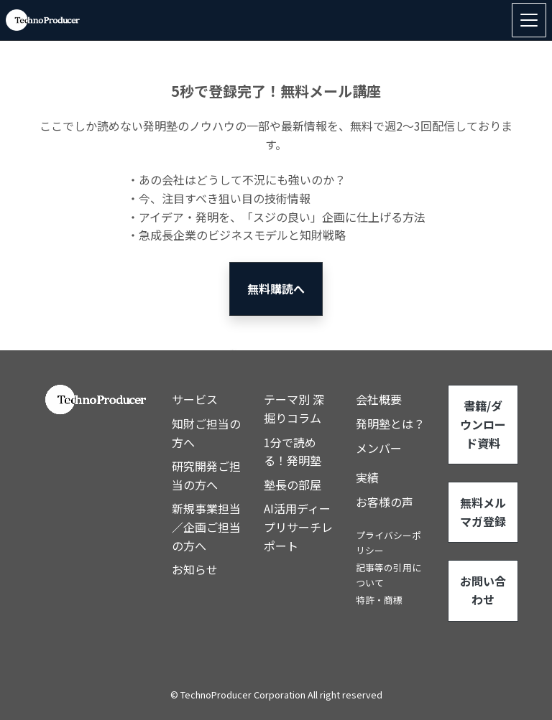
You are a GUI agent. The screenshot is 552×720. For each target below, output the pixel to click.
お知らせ (195, 569)
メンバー (379, 448)
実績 (367, 477)
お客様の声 (384, 501)
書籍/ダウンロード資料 (483, 424)
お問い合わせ (483, 590)
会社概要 (379, 399)
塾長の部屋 (292, 484)
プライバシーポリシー (388, 542)
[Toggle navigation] (529, 20)
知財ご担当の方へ (206, 433)
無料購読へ (276, 288)
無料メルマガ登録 (483, 512)
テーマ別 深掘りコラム (294, 408)
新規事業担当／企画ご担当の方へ (206, 526)
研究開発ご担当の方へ (206, 475)
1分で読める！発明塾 (292, 451)
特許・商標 (379, 600)
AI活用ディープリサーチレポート (298, 526)
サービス (195, 399)
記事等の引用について (388, 575)
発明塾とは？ (390, 423)
